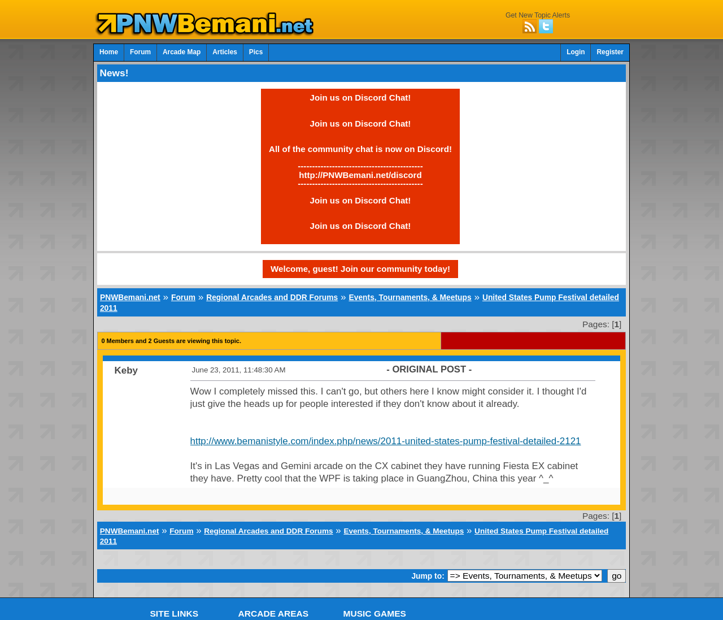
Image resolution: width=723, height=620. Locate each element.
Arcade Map (182, 52)
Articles (224, 52)
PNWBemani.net (130, 297)
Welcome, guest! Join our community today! (360, 269)
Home (108, 52)
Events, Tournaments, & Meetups (410, 297)
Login (576, 52)
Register (610, 52)
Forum (140, 52)
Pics (256, 52)
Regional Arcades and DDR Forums (272, 297)
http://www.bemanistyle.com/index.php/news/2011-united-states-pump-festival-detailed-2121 (385, 441)
